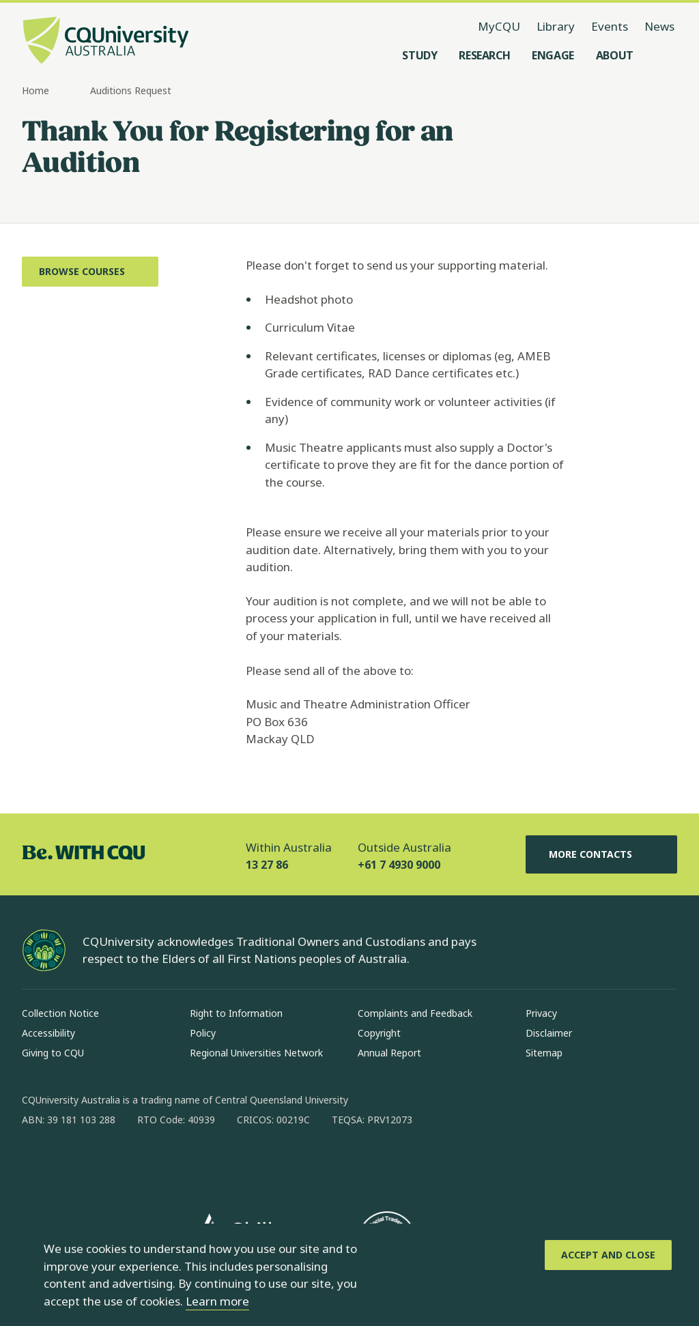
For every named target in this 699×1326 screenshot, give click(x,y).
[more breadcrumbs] (74, 91)
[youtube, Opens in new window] (179, 1164)
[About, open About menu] (614, 55)
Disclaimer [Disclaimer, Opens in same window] (549, 1032)
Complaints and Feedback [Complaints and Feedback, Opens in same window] (415, 1013)
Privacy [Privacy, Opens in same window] (541, 1013)
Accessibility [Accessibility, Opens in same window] (48, 1032)
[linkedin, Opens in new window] (108, 1164)
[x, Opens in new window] (143, 1164)
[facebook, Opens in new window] (37, 1164)
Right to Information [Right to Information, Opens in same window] (236, 1013)
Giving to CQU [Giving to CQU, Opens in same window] (53, 1052)
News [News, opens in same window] (659, 26)
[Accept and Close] (608, 1255)
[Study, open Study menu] (419, 55)
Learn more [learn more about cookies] (217, 1301)
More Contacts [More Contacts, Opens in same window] (601, 854)
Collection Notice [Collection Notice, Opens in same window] (60, 1013)
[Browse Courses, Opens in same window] (90, 272)
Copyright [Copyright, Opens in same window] (379, 1032)
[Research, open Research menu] (484, 55)
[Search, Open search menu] (663, 55)
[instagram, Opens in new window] (72, 1164)
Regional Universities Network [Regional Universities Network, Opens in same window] (256, 1052)
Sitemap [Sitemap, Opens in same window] (544, 1052)
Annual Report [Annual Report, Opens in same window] (389, 1052)
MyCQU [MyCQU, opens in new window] (499, 26)
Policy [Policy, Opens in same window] (203, 1032)
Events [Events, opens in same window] (609, 26)
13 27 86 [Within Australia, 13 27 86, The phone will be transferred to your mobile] (267, 864)
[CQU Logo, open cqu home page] (106, 41)
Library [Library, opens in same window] (556, 26)
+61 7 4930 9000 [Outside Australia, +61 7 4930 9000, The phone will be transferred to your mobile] (399, 864)
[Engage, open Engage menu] (553, 55)
